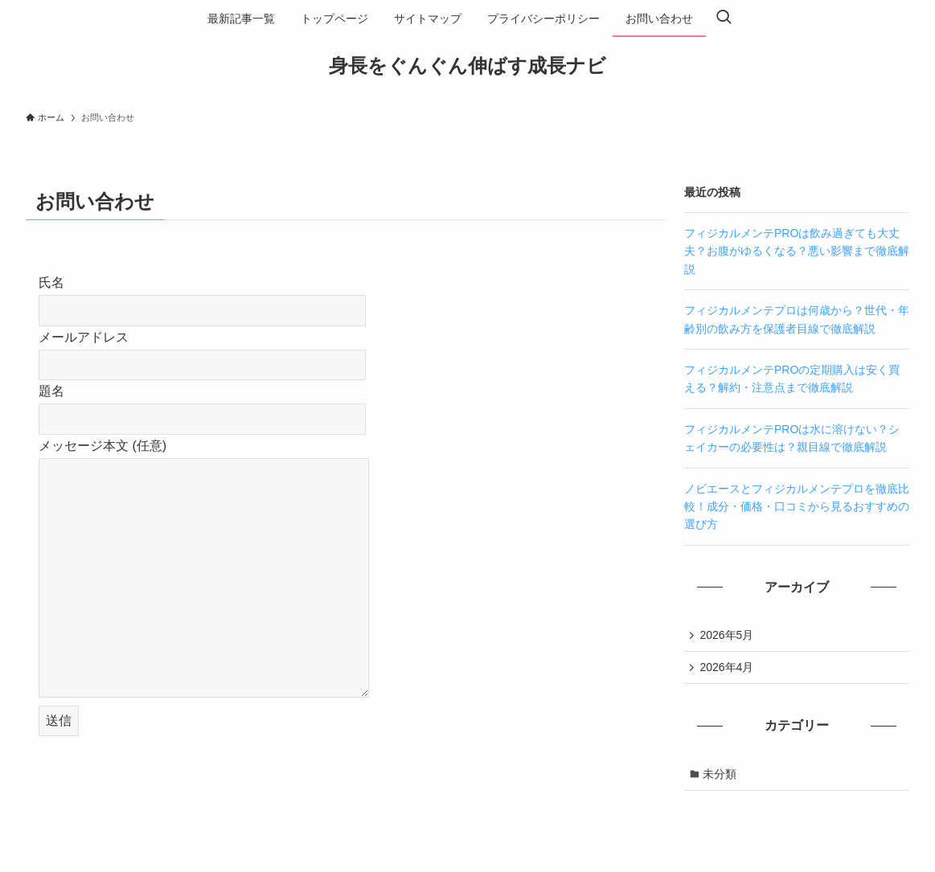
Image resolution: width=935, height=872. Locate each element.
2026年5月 (728, 635)
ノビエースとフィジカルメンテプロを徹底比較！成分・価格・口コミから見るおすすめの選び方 (796, 506)
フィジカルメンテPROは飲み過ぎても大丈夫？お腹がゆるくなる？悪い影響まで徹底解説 (796, 251)
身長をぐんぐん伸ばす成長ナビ (467, 66)
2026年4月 (728, 668)
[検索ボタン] (723, 18)
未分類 (721, 777)
